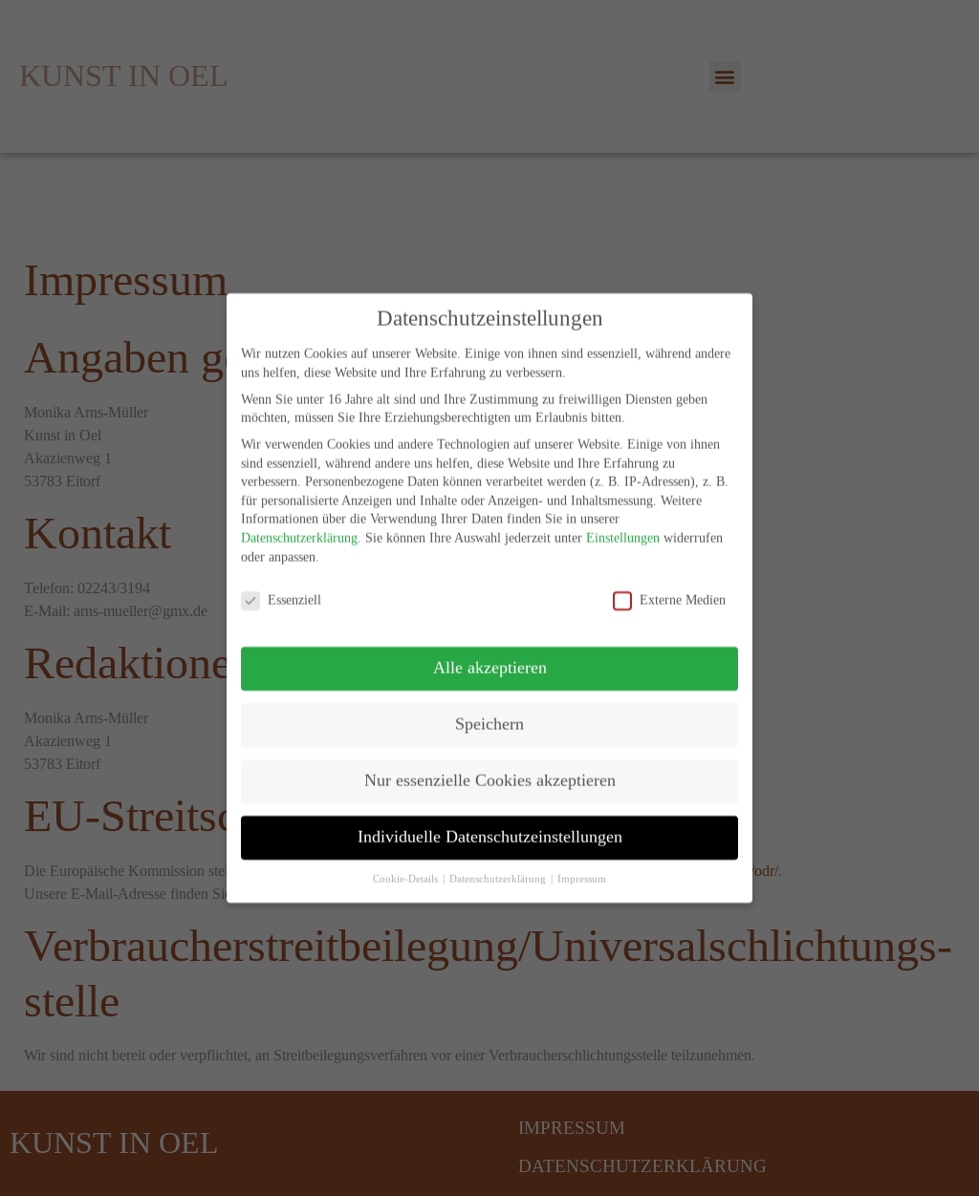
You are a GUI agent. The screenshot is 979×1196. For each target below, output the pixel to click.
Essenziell (281, 586)
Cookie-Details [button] (407, 864)
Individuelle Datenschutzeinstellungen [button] (490, 822)
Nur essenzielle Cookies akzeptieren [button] (490, 766)
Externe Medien (669, 586)
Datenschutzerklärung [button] (499, 864)
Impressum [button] (581, 864)
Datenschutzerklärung (299, 523)
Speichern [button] (489, 709)
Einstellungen (623, 523)
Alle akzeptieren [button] (490, 653)
